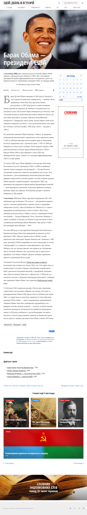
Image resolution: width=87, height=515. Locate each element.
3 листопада (9, 463)
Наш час (40, 385)
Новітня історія (31, 385)
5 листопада (77, 463)
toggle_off (82, 3)
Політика (15, 385)
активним (49, 341)
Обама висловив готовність (36, 262)
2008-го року (79, 385)
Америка (22, 385)
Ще (66, 7)
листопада (70, 385)
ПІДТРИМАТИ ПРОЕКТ (71, 3)
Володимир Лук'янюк (27, 508)
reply (54, 90)
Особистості (7, 385)
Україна (8, 432)
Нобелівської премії (45, 280)
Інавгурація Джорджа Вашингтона (20, 367)
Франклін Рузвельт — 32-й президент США (24, 373)
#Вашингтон (8, 324)
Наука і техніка (64, 400)
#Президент (17, 324)
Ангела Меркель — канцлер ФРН (20, 377)
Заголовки (21, 7)
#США (24, 324)
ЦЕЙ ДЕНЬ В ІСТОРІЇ (19, 2)
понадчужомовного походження (70, 144)
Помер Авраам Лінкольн (16, 370)
